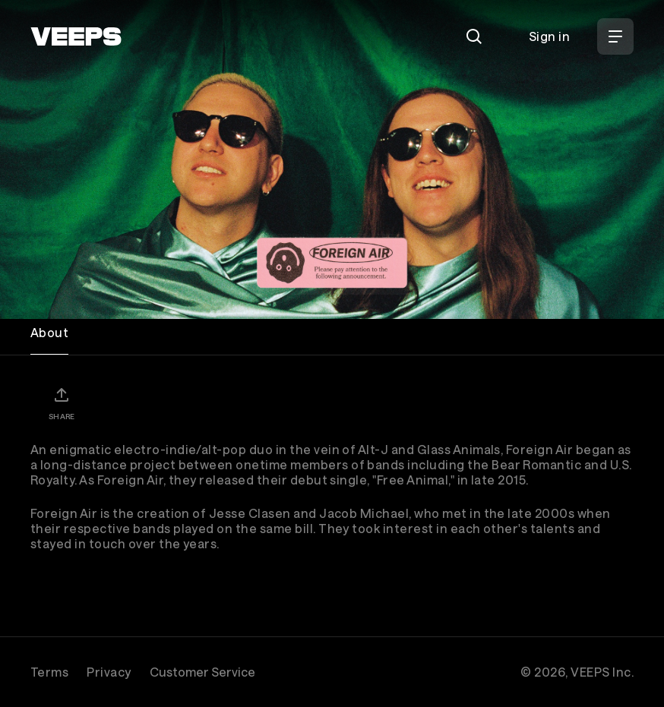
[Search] (474, 36)
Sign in (549, 36)
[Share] (61, 403)
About (49, 332)
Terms (49, 671)
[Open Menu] (615, 36)
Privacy (109, 671)
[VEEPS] (76, 36)
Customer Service (202, 671)
